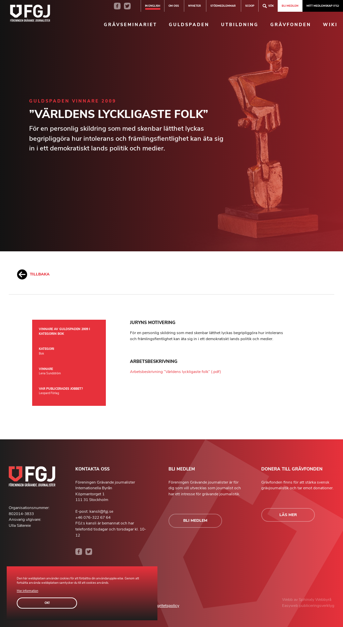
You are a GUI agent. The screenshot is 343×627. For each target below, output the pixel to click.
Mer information (27, 591)
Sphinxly (307, 599)
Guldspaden (189, 25)
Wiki (330, 25)
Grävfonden (290, 25)
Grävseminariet (130, 25)
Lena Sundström (50, 373)
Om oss (173, 6)
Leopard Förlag (49, 393)
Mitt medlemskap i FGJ (322, 6)
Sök (268, 6)
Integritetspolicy (164, 605)
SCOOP (249, 6)
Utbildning (240, 25)
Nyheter (194, 6)
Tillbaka (33, 274)
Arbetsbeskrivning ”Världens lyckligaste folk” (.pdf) (175, 371)
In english (152, 6)
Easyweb (290, 605)
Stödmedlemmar (223, 6)
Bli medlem (290, 6)
